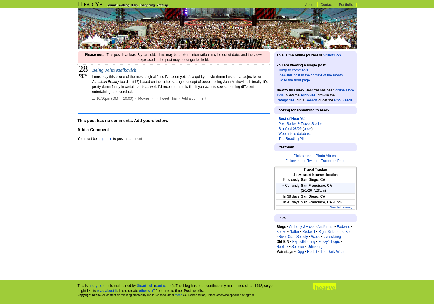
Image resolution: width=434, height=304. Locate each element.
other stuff (147, 291)
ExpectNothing (303, 242)
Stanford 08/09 (290, 129)
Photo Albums (326, 156)
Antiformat (325, 227)
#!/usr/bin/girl (334, 237)
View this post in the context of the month (311, 75)
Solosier (297, 247)
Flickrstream (302, 156)
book (307, 129)
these (178, 295)
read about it (107, 291)
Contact (327, 5)
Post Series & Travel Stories (300, 124)
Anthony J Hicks (301, 227)
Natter (294, 232)
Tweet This (168, 98)
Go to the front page (294, 80)
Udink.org (314, 247)
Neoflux (283, 247)
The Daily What (332, 252)
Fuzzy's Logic (329, 242)
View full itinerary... (342, 207)
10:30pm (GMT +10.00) (113, 98)
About (309, 5)
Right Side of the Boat (335, 232)
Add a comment (194, 98)
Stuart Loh (332, 55)
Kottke (281, 232)
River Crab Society (293, 237)
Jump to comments (293, 70)
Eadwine (343, 227)
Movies (144, 98)
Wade (315, 237)
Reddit (312, 252)
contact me (163, 286)
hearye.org (97, 286)
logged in (105, 139)
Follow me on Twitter (301, 161)
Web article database (295, 134)
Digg (300, 252)
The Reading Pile (292, 139)
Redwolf (308, 232)
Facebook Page (333, 161)
